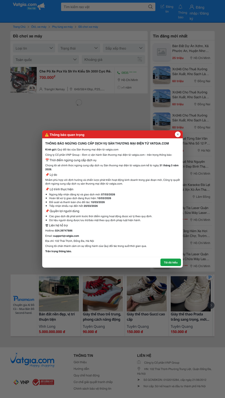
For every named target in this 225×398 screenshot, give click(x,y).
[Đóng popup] (178, 134)
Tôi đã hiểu (171, 262)
